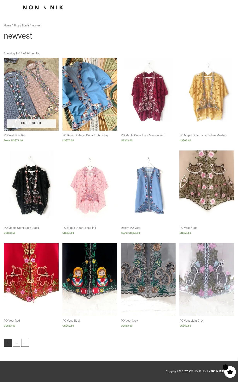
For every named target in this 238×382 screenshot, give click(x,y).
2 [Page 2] (16, 343)
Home (7, 25)
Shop (17, 25)
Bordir (25, 25)
